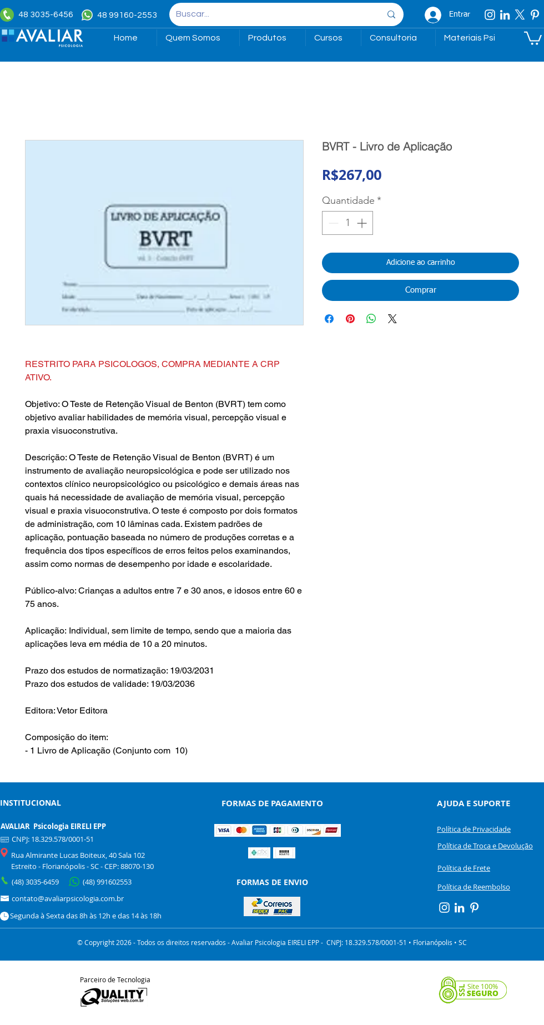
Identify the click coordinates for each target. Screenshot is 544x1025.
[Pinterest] (535, 15)
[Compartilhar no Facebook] (329, 318)
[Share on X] (392, 318)
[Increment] (362, 223)
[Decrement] (332, 223)
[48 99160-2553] (121, 15)
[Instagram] (490, 15)
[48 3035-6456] (39, 14)
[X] (520, 15)
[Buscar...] (270, 14)
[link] (533, 37)
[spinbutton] (347, 223)
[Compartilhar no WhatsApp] (371, 318)
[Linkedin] (505, 15)
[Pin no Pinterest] (350, 318)
